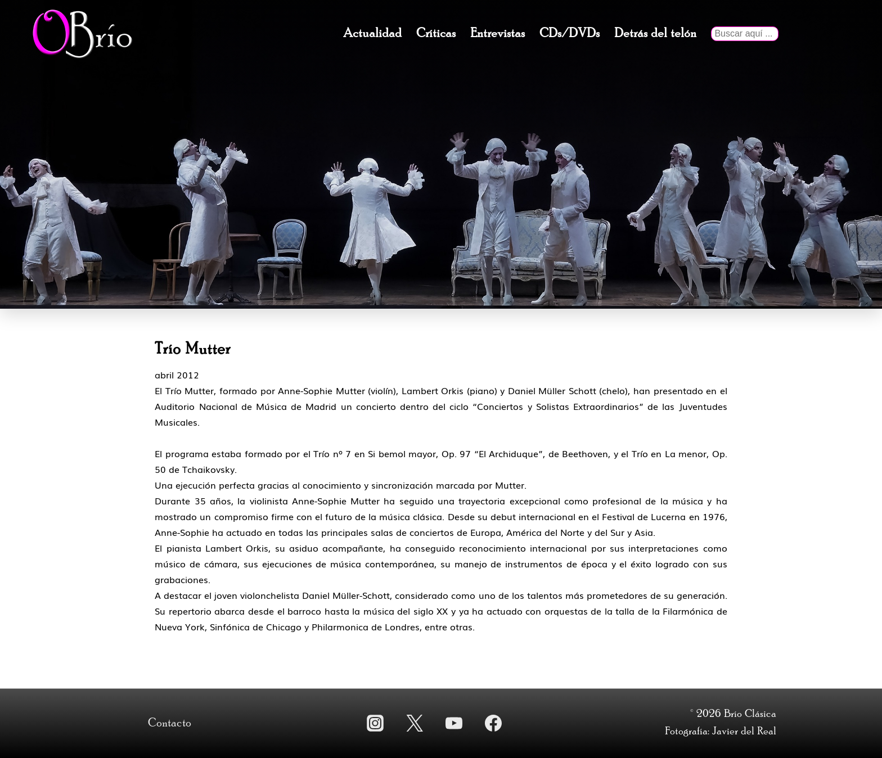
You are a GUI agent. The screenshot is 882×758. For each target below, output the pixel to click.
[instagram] (375, 723)
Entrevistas (497, 33)
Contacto (169, 723)
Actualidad (372, 33)
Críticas (436, 33)
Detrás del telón (655, 33)
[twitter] (414, 723)
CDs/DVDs (569, 33)
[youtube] (454, 723)
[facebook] (493, 723)
